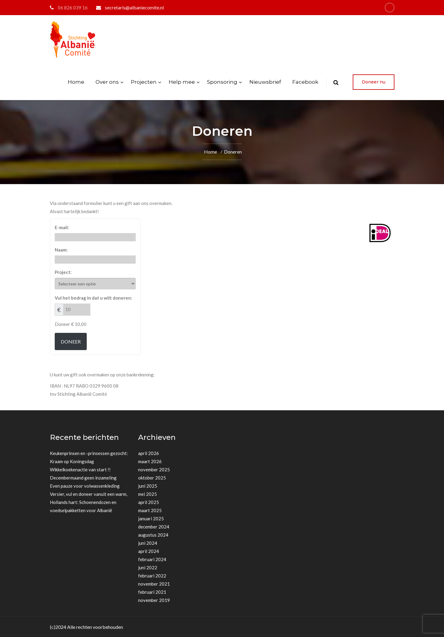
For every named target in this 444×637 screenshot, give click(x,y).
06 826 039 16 (73, 7)
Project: (63, 272)
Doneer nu (373, 82)
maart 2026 (150, 461)
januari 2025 (151, 518)
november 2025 (154, 469)
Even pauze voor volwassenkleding (85, 486)
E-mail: (62, 227)
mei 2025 (147, 494)
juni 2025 (147, 486)
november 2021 (154, 584)
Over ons (107, 82)
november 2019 (154, 600)
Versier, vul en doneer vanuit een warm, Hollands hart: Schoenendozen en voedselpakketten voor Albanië (88, 502)
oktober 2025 (152, 477)
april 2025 (148, 502)
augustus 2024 (153, 535)
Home (76, 82)
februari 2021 (152, 592)
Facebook (305, 82)
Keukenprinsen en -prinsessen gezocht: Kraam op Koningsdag (89, 457)
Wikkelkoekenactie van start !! (80, 469)
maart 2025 (150, 510)
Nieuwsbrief (265, 82)
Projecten (144, 82)
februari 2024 (152, 559)
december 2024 (153, 526)
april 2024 (148, 551)
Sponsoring (222, 82)
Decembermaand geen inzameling (83, 477)
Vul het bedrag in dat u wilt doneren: (93, 298)
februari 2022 (152, 575)
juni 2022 (147, 567)
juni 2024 (147, 543)
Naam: (61, 249)
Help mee (182, 82)
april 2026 (148, 453)
